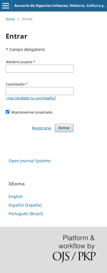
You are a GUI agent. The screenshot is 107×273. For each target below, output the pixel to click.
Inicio (10, 18)
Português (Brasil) (26, 213)
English (16, 196)
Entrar (64, 128)
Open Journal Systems (30, 160)
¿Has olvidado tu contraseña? (31, 97)
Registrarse (41, 127)
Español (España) (25, 205)
